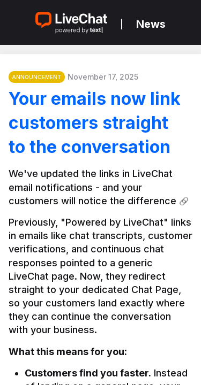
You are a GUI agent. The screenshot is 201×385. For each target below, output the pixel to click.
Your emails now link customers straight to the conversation (95, 122)
